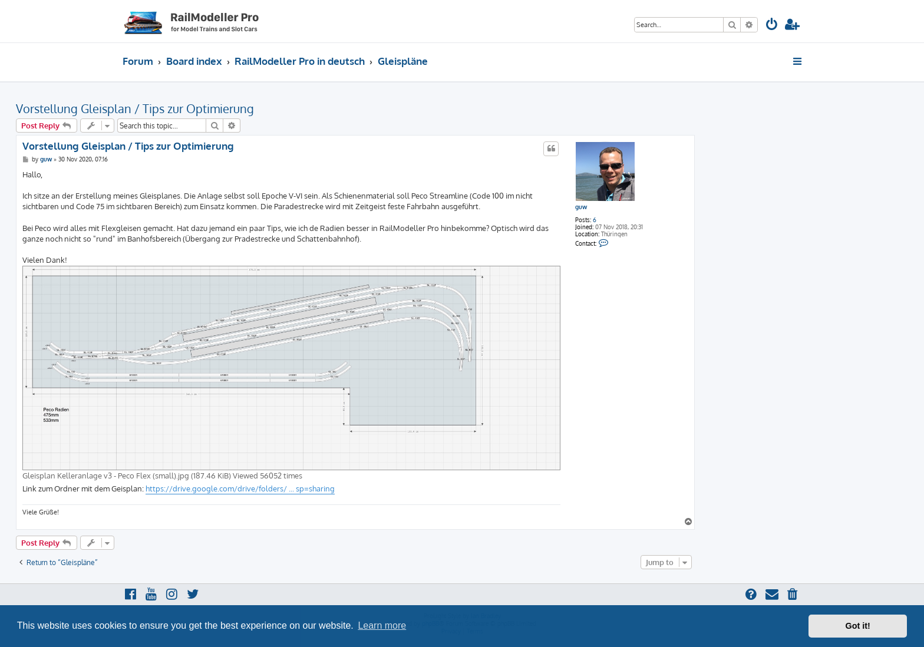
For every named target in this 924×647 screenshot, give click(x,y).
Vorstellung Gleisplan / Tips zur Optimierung (135, 108)
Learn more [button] (382, 625)
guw (581, 206)
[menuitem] (772, 26)
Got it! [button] (858, 626)
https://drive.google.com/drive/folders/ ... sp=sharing (240, 488)
